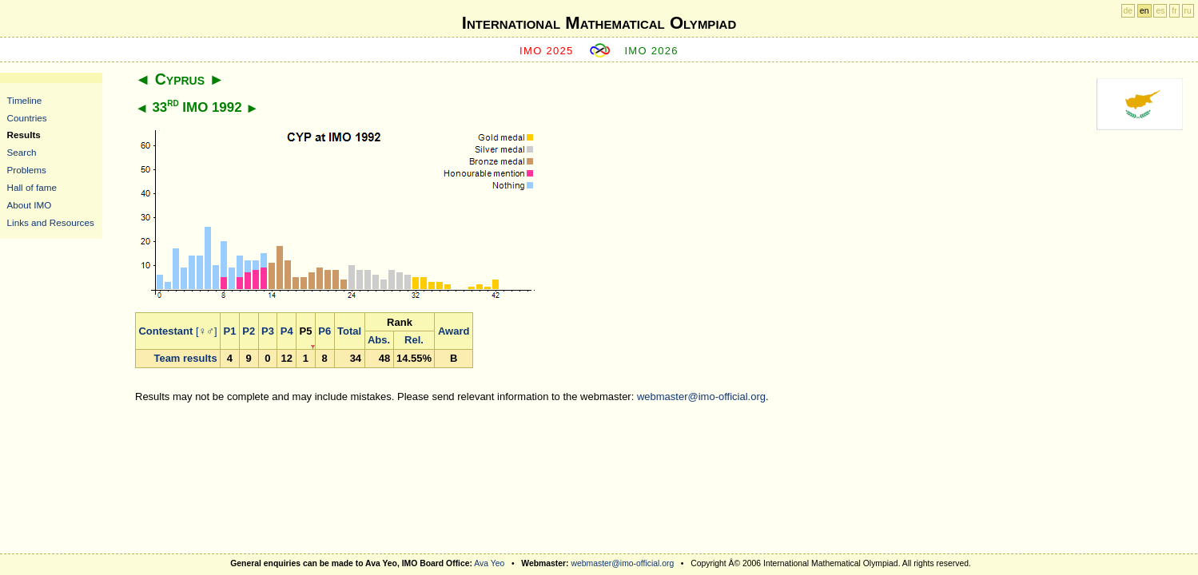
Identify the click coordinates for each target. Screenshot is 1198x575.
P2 (248, 331)
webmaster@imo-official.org (701, 396)
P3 (267, 331)
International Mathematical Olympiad (599, 23)
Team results (185, 358)
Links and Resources (50, 222)
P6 (324, 331)
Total (349, 331)
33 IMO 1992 (196, 107)
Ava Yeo (489, 563)
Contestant (165, 331)
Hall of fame (32, 187)
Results (24, 134)
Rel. (414, 340)
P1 (230, 331)
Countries (27, 118)
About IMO (29, 205)
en (1144, 10)
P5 (306, 331)
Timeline (24, 100)
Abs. (379, 340)
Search (22, 152)
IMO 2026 (651, 51)
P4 (287, 331)
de (1128, 10)
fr (1174, 10)
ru (1188, 10)
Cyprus (180, 79)
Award (454, 331)
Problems (26, 170)
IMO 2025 (546, 51)
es (1160, 10)
